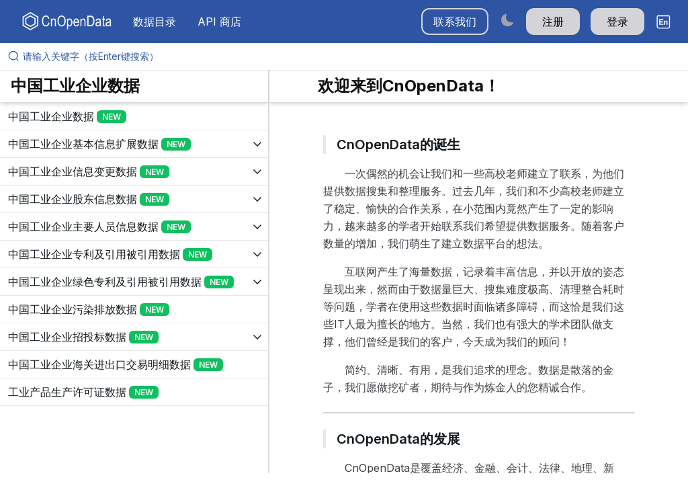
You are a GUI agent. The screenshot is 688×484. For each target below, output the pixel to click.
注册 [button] (553, 21)
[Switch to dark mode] (507, 20)
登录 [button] (617, 21)
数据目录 (154, 21)
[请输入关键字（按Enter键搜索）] (349, 56)
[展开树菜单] (134, 116)
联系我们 (454, 21)
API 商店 (219, 21)
